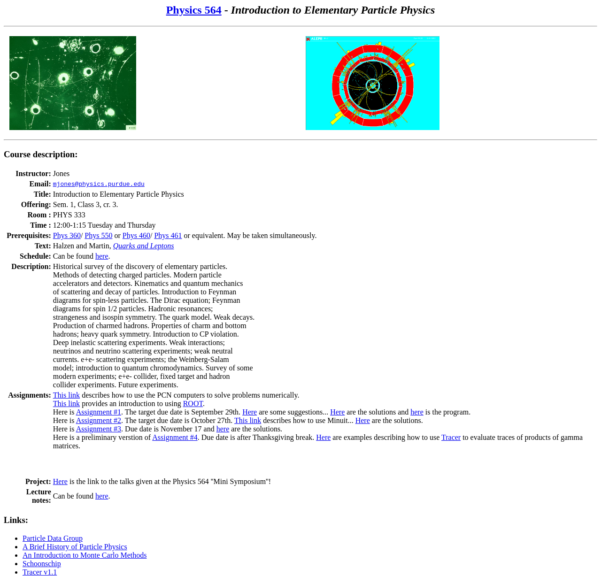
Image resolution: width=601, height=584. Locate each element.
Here (249, 412)
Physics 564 (194, 10)
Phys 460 (136, 235)
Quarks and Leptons (143, 246)
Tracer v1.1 (40, 572)
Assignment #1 (98, 412)
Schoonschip (42, 564)
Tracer (451, 437)
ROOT (193, 403)
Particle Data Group (53, 538)
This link (66, 395)
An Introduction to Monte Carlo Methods (84, 555)
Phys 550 (98, 235)
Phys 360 (67, 235)
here (101, 256)
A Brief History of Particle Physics (75, 547)
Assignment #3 (98, 429)
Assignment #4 (174, 437)
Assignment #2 (98, 420)
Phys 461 (168, 235)
